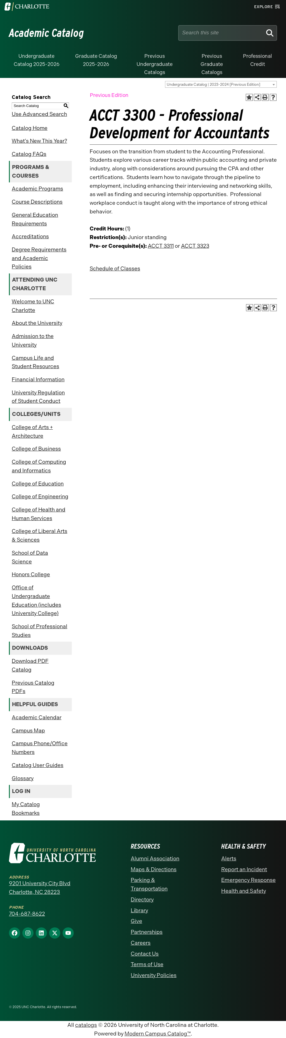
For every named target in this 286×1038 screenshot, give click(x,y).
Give (136, 921)
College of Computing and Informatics (39, 466)
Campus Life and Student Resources (35, 362)
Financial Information (38, 379)
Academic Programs (37, 188)
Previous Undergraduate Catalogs (155, 64)
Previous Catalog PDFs (33, 687)
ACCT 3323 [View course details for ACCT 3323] (195, 246)
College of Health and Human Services (38, 514)
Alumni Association (155, 858)
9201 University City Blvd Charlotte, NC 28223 (39, 887)
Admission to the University (33, 340)
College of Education (38, 483)
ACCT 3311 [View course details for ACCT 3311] (161, 246)
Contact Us (145, 954)
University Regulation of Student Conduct (38, 396)
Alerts (228, 858)
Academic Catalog (46, 33)
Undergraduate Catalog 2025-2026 (36, 60)
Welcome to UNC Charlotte (33, 305)
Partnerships (147, 932)
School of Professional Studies (39, 630)
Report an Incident (244, 869)
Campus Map (28, 730)
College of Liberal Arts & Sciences (39, 535)
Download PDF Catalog (30, 665)
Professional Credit (257, 60)
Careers (141, 943)
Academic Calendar (36, 717)
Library (139, 910)
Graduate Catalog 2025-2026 (96, 60)
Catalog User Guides (37, 765)
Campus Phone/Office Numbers (40, 747)
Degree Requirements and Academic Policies (39, 258)
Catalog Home (29, 128)
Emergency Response (248, 880)
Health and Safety (243, 891)
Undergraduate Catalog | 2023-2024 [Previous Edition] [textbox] (213, 84)
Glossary (23, 778)
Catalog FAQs (29, 154)
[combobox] (221, 84)
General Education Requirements (35, 219)
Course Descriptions (37, 202)
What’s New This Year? (39, 141)
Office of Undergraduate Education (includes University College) (36, 600)
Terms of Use (147, 964)
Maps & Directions (154, 869)
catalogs (86, 1025)
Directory (142, 899)
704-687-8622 (27, 914)
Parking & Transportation (149, 884)
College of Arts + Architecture (32, 431)
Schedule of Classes (115, 268)
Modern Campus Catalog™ (158, 1033)
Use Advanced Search (39, 114)
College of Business (36, 449)
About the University (37, 323)
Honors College (31, 574)
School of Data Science (30, 557)
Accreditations (30, 236)
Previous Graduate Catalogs (212, 64)
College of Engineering (40, 496)
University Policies (154, 975)
